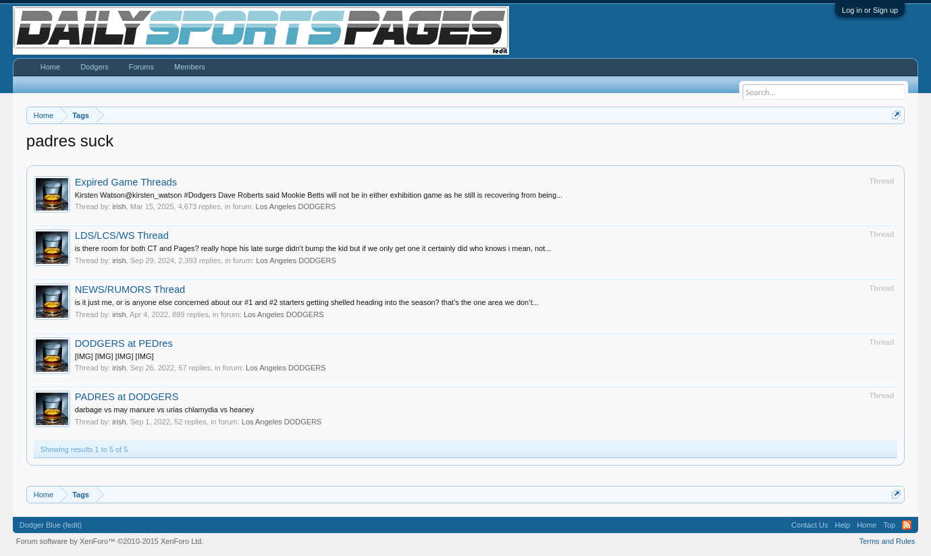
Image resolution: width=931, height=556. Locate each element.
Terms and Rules (887, 541)
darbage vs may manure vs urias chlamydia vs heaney (164, 410)
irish (119, 206)
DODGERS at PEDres (124, 343)
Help (843, 525)
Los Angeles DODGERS (296, 206)
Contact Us (809, 525)
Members (189, 67)
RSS (906, 525)
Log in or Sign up (870, 10)
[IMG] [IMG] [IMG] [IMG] (114, 356)
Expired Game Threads (126, 182)
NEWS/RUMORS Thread (130, 289)
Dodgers (94, 67)
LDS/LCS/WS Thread (122, 235)
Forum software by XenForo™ (110, 541)
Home (50, 67)
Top (889, 525)
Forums (141, 67)
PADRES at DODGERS (127, 396)
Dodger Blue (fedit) (51, 525)
